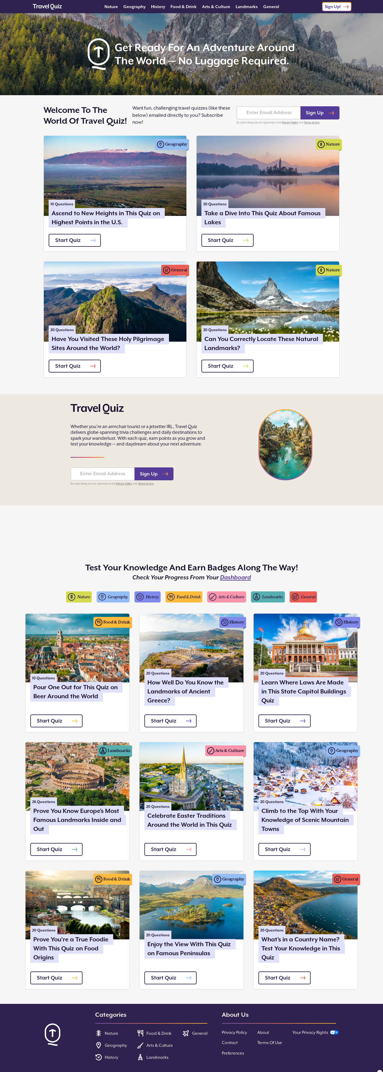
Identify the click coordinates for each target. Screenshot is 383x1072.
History (158, 6)
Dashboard (235, 577)
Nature (111, 6)
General (271, 6)
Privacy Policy (290, 122)
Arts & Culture (216, 6)
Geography (134, 6)
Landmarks (247, 6)
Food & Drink (183, 6)
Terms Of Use (269, 1042)
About (263, 1032)
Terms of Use (312, 122)
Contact (230, 1042)
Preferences (233, 1053)
